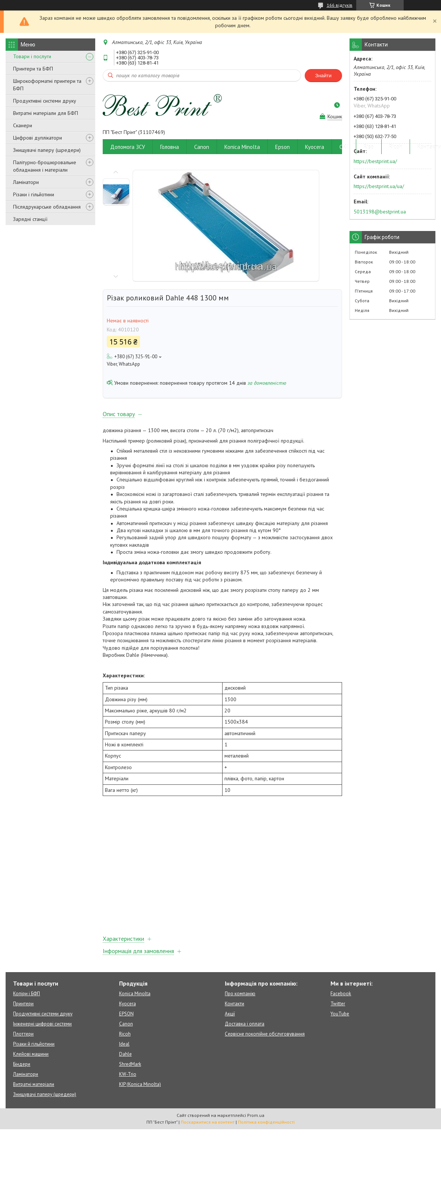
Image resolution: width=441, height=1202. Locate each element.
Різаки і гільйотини (33, 194)
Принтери (23, 1003)
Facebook (340, 993)
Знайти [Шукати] (323, 75)
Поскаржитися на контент (208, 1122)
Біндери (21, 1064)
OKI (343, 147)
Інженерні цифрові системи (42, 1024)
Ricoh (395, 147)
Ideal (124, 1044)
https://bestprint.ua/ (375, 161)
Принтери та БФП (33, 68)
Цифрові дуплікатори (37, 137)
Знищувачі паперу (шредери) (47, 150)
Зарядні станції (30, 219)
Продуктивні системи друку (44, 100)
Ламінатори (26, 182)
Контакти (234, 1003)
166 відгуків (340, 5)
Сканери (22, 125)
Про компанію (240, 993)
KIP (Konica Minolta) (140, 1084)
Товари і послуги (32, 56)
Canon (201, 147)
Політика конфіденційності (266, 1122)
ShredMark (130, 1064)
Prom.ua (255, 1115)
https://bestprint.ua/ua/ (379, 186)
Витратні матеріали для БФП (45, 113)
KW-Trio (127, 1074)
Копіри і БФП (26, 993)
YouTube (339, 1014)
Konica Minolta (242, 147)
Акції (230, 1014)
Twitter (337, 1003)
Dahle (125, 1054)
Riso (369, 147)
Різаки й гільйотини (34, 1044)
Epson (282, 147)
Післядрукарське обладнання (47, 206)
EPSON (126, 1014)
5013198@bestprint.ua (380, 211)
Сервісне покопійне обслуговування (265, 1034)
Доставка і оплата (244, 1024)
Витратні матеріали (33, 1084)
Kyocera (314, 147)
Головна (169, 147)
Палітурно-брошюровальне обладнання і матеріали (44, 166)
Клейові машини (31, 1054)
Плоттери (23, 1034)
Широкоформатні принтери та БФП (47, 85)
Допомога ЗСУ (127, 147)
